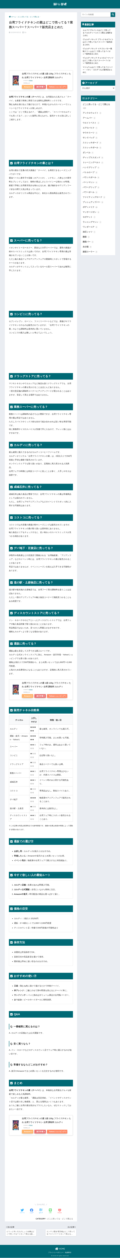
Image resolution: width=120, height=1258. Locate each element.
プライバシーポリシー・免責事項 (59, 1253)
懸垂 (86, 237)
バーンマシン (90, 182)
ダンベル (88, 153)
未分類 (87, 247)
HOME (60, 1249)
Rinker (31, 80)
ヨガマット (89, 217)
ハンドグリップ (91, 167)
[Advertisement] (41, 51)
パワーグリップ (91, 187)
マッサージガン (91, 212)
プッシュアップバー (93, 202)
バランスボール (91, 177)
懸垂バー (88, 242)
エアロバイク (90, 128)
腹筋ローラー (90, 252)
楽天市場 (39, 86)
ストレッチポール (92, 148)
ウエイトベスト (91, 123)
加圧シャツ (89, 232)
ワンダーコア (90, 227)
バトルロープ (90, 172)
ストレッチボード (92, 143)
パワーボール (90, 192)
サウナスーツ (90, 133)
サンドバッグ (90, 138)
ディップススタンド (93, 157)
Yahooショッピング (57, 86)
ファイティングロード (94, 197)
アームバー (89, 118)
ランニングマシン (92, 222)
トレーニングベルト (93, 162)
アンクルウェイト (92, 113)
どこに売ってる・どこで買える (60, 1218)
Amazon (27, 86)
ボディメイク (90, 207)
